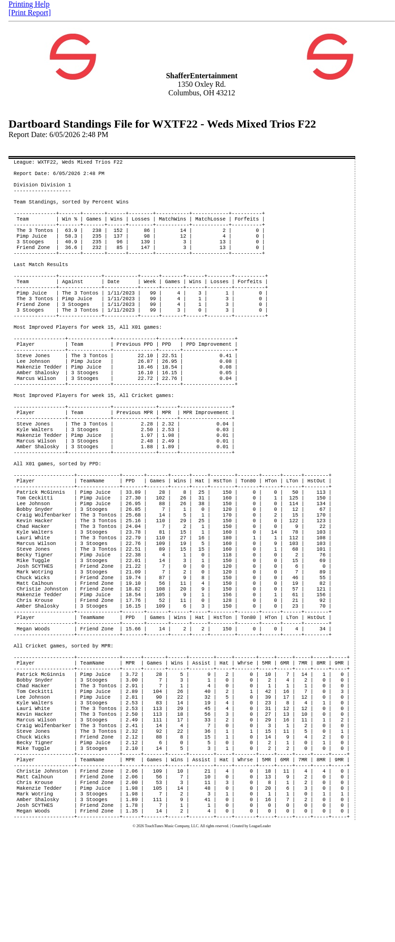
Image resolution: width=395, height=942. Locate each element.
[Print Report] (30, 13)
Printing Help (29, 4)
